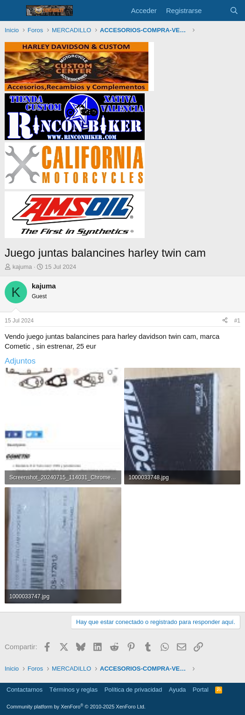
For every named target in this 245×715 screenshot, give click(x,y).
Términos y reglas (73, 689)
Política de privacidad (133, 689)
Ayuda (177, 689)
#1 (237, 320)
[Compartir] (225, 320)
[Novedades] (215, 10)
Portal (201, 689)
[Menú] (13, 10)
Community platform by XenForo (76, 706)
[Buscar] (234, 10)
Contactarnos (24, 689)
